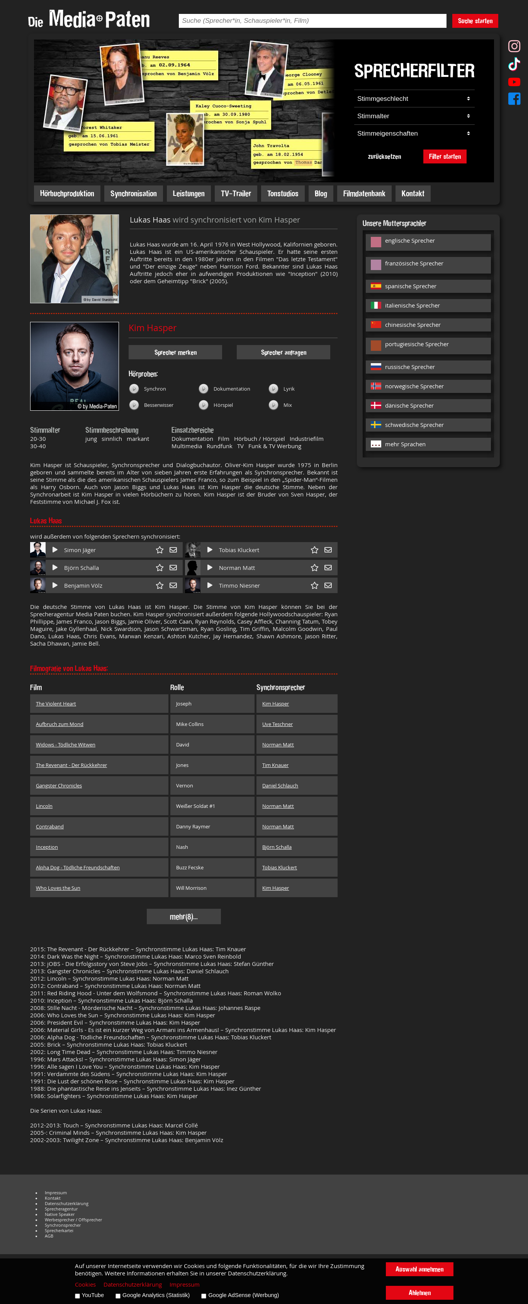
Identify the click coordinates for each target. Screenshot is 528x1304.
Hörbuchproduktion (67, 193)
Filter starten (445, 156)
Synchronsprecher (63, 1225)
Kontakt (413, 193)
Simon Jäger (80, 550)
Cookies (85, 1284)
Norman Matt (237, 567)
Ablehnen (420, 1292)
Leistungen (189, 193)
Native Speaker (60, 1214)
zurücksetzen (384, 156)
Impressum (56, 1192)
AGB (49, 1236)
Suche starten (475, 21)
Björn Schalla (81, 567)
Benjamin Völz (83, 585)
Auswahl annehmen (419, 1269)
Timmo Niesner (239, 585)
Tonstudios (283, 193)
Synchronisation (133, 193)
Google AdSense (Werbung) (243, 1295)
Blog (321, 193)
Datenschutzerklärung (66, 1203)
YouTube (93, 1295)
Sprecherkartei (59, 1230)
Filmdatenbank (364, 193)
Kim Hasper (153, 328)
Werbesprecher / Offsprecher (73, 1219)
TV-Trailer (236, 193)
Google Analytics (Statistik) (156, 1295)
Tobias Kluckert (239, 550)
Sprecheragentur (61, 1209)
